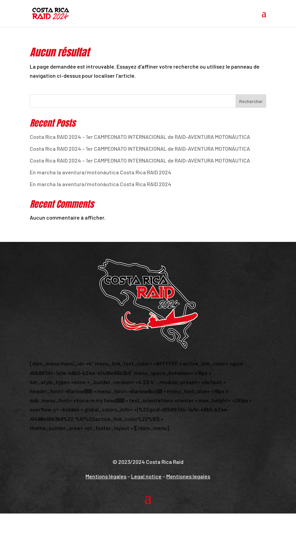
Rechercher (251, 101)
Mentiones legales (188, 476)
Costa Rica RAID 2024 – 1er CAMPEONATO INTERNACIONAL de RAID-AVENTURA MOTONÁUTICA (140, 136)
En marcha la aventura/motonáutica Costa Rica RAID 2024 (100, 172)
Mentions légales (105, 476)
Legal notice (146, 476)
